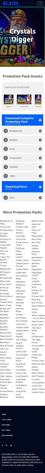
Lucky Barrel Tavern (21, 386)
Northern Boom (36, 264)
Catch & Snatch (3, 353)
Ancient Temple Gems (6, 300)
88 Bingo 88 (5, 268)
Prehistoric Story (36, 285)
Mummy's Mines (36, 252)
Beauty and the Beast (5, 309)
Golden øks (21, 272)
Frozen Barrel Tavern (22, 243)
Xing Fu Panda (38, 388)
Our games (6, 424)
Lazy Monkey (21, 354)
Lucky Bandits (22, 376)
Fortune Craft (22, 226)
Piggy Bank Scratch (36, 273)
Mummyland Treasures (37, 258)
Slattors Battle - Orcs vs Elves (38, 316)
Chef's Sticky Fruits (5, 358)
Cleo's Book (5, 369)
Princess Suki (37, 296)
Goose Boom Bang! (21, 276)
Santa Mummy (38, 305)
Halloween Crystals (20, 291)
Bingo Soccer (6, 335)
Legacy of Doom (20, 358)
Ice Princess (21, 317)
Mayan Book (37, 235)
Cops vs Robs (6, 372)
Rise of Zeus (37, 302)
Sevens (35, 308)
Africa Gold (5, 281)
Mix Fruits (36, 242)
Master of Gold (36, 225)
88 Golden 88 (6, 277)
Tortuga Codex (35, 349)
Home (4, 414)
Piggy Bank (36, 269)
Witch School (37, 372)
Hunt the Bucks (20, 309)
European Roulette (20, 221)
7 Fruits (3, 265)
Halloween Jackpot (20, 297)
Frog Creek (21, 239)
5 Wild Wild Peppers (5, 246)
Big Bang (4, 314)
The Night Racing (36, 340)
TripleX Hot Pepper (37, 355)
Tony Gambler (38, 345)
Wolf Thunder (38, 376)
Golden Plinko (22, 269)
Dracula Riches (6, 391)
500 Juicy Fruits (4, 251)
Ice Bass (19, 314)
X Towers (36, 379)
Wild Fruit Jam (38, 363)
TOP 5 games (6, 419)
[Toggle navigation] (40, 3)
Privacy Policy (7, 457)
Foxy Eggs (20, 235)
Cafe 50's (4, 348)
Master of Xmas (36, 231)
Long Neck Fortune (20, 364)
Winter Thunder (35, 368)
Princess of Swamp (37, 291)
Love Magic (21, 369)
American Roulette (4, 288)
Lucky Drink (21, 391)
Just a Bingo (21, 339)
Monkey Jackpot (35, 246)
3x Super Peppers (4, 234)
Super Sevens (38, 321)
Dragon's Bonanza (4, 395)
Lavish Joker (21, 351)
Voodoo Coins (38, 360)
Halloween (20, 281)
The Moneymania (37, 334)
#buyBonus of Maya (6, 221)
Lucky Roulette (20, 395)
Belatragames (7, 435)
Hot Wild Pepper (20, 303)
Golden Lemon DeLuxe (22, 264)
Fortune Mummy (19, 231)
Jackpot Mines (22, 330)
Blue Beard (5, 342)
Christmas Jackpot (4, 364)
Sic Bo (34, 312)
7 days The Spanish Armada (5, 259)
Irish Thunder (22, 320)
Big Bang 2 (4, 317)
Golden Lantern (19, 255)
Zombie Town (38, 392)
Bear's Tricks (5, 305)
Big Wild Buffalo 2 (4, 327)
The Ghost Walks (36, 328)
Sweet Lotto (37, 324)
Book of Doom (6, 345)
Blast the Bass (6, 339)
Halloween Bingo (20, 285)
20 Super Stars (6, 230)
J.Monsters (21, 324)
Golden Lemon (22, 260)
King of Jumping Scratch (19, 345)
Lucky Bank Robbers (21, 380)
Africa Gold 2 (6, 284)
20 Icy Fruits (5, 226)
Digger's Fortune (4, 386)
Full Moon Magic (20, 249)
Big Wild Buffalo (3, 321)
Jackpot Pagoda (19, 334)
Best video (6, 430)
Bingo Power (6, 332)
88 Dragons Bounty (5, 272)
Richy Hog (36, 299)
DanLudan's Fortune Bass (6, 380)
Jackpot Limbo (22, 327)
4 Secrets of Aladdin (5, 240)
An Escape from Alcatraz (6, 294)
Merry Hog (36, 239)
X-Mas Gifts (37, 385)
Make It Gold (37, 220)
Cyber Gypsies (6, 376)
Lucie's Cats (21, 372)
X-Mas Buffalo (38, 382)
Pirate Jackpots (36, 279)
